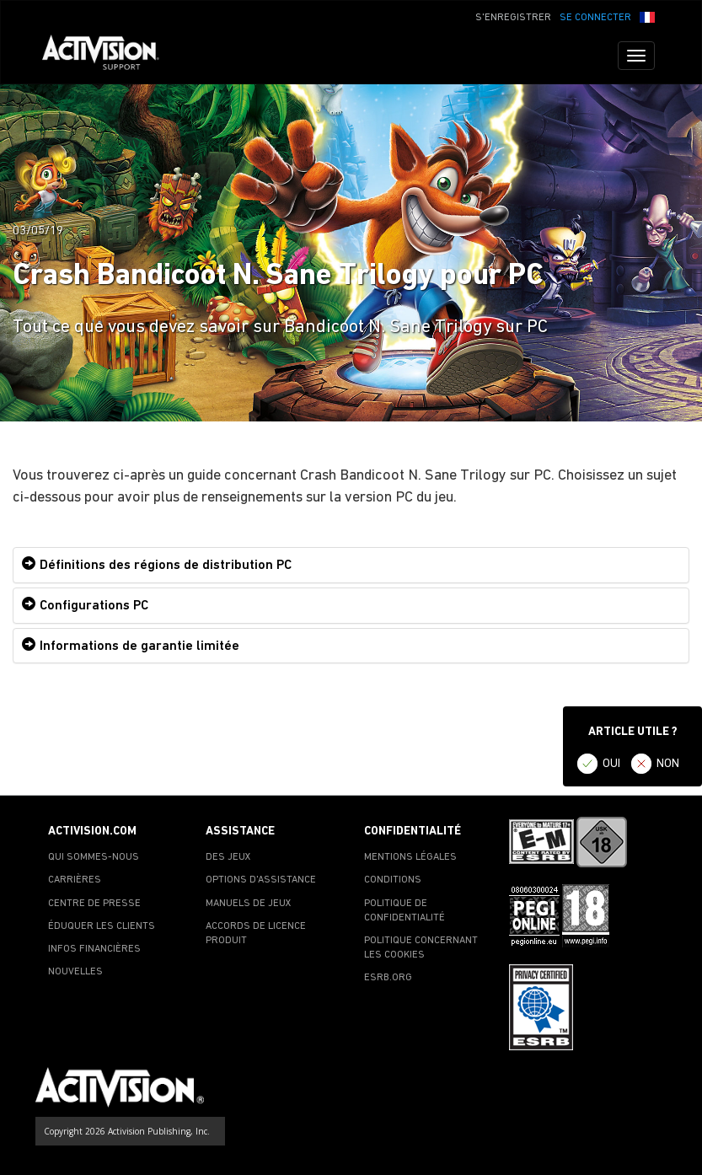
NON (667, 764)
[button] (647, 16)
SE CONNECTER (595, 18)
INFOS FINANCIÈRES (94, 949)
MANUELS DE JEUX (249, 904)
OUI (611, 764)
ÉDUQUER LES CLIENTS (101, 926)
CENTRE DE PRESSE (94, 904)
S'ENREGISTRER (513, 18)
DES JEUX (228, 857)
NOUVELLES (75, 972)
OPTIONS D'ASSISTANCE (261, 880)
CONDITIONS (392, 880)
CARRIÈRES (74, 880)
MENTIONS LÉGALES (410, 857)
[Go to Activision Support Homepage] (109, 56)
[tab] (351, 565)
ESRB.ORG (388, 978)
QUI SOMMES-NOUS (93, 857)
